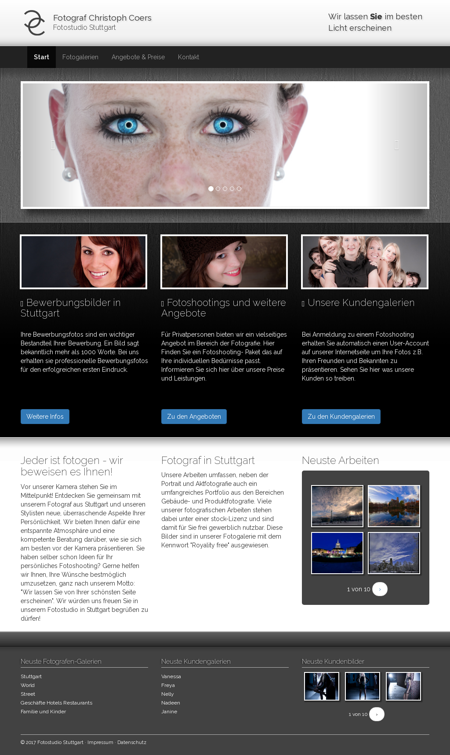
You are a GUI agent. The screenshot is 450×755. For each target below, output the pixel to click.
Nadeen (170, 703)
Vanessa (171, 676)
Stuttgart (31, 676)
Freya (168, 685)
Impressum (100, 742)
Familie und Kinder (43, 711)
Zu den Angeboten (194, 416)
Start (41, 57)
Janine (169, 711)
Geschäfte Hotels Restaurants (56, 703)
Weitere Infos (45, 416)
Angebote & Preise (138, 57)
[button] (53, 145)
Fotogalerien (80, 57)
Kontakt (188, 57)
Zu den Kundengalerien (341, 416)
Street (28, 694)
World (28, 685)
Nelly (167, 694)
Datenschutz (131, 742)
